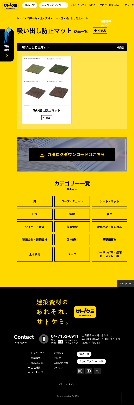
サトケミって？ (78, 5)
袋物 (72, 214)
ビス (34, 214)
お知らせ (93, 5)
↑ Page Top (125, 284)
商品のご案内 (38, 362)
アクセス (129, 5)
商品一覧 (30, 5)
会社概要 (36, 367)
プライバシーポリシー (67, 384)
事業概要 (36, 357)
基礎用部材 (109, 239)
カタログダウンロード (54, 5)
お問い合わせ (116, 5)
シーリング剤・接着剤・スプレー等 (109, 254)
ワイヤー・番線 (34, 227)
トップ (20, 18)
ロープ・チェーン (72, 201)
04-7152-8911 (65, 336)
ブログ (103, 5)
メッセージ (37, 372)
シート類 (58, 18)
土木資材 (45, 18)
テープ (72, 254)
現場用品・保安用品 (109, 227)
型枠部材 (72, 239)
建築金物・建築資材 (34, 239)
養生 (109, 214)
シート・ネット (109, 201)
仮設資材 (72, 227)
